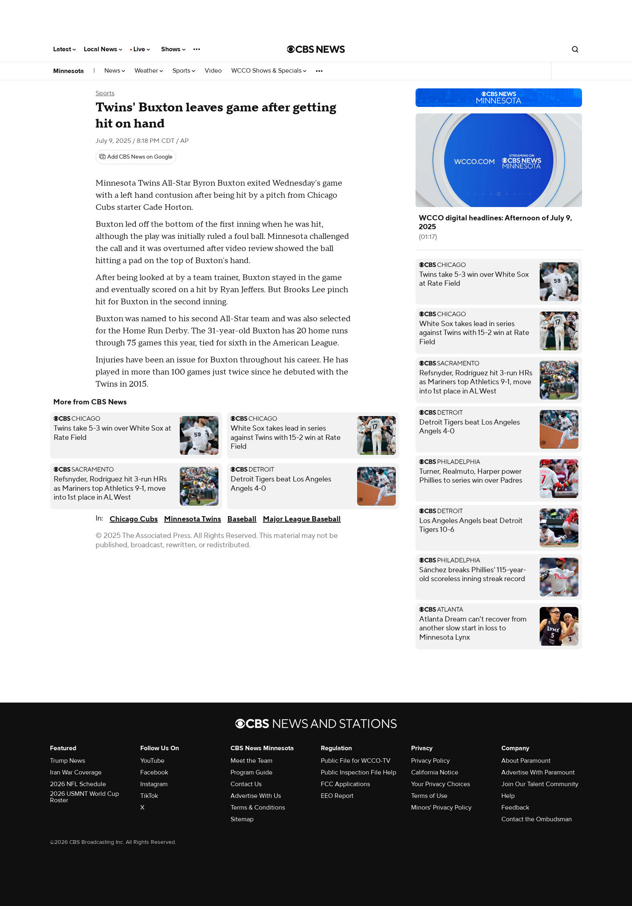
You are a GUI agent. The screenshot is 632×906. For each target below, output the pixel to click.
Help (508, 796)
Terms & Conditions (258, 807)
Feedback (515, 807)
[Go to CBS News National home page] (316, 49)
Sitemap (242, 819)
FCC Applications (345, 784)
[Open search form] (575, 49)
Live (141, 49)
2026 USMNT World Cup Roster (84, 797)
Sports (184, 71)
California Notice (434, 772)
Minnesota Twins (192, 519)
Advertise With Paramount (538, 772)
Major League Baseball (302, 519)
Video (213, 71)
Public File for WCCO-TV (356, 760)
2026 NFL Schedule (78, 784)
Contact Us (246, 784)
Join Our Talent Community (539, 784)
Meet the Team (251, 760)
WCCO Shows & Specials (268, 71)
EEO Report (337, 796)
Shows (173, 49)
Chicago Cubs (134, 519)
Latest (64, 49)
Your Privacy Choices (440, 784)
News (114, 71)
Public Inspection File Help (358, 772)
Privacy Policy (430, 760)
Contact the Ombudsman (536, 819)
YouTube (152, 760)
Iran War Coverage (76, 772)
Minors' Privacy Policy (441, 807)
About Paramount (526, 760)
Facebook (154, 772)
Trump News (67, 760)
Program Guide (251, 772)
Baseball (241, 519)
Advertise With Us (256, 796)
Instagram (154, 784)
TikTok (149, 796)
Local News (103, 49)
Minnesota (68, 71)
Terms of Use (429, 796)
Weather (149, 71)
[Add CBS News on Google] (136, 157)
